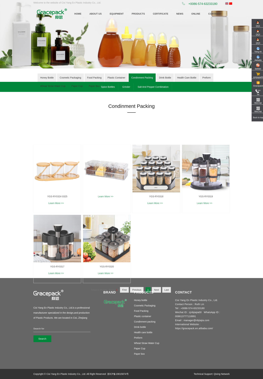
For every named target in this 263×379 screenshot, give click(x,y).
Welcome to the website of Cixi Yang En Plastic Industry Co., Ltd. (67, 2)
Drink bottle (140, 327)
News (179, 13)
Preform (138, 337)
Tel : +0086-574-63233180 (190, 308)
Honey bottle (140, 300)
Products (138, 13)
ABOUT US (95, 13)
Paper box (139, 354)
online (195, 13)
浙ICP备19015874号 (118, 374)
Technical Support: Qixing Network (212, 374)
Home (77, 13)
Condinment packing (144, 321)
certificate (160, 13)
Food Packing (141, 311)
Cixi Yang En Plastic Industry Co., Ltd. (66, 374)
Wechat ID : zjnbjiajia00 (188, 312)
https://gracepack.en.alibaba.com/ (194, 328)
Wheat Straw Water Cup (146, 343)
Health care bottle (143, 332)
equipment (117, 13)
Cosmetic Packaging (144, 305)
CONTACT (214, 13)
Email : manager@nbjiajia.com (192, 320)
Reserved (101, 374)
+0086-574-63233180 (199, 4)
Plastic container (142, 316)
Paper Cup (139, 348)
